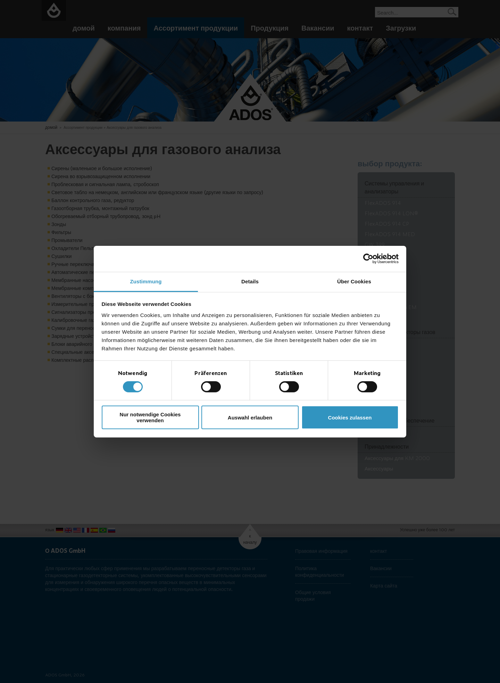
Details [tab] (250, 281)
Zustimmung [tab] (146, 281)
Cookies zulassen (350, 417)
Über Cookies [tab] (354, 281)
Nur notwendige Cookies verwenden (150, 417)
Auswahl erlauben (250, 417)
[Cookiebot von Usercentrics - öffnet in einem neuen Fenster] (368, 258)
